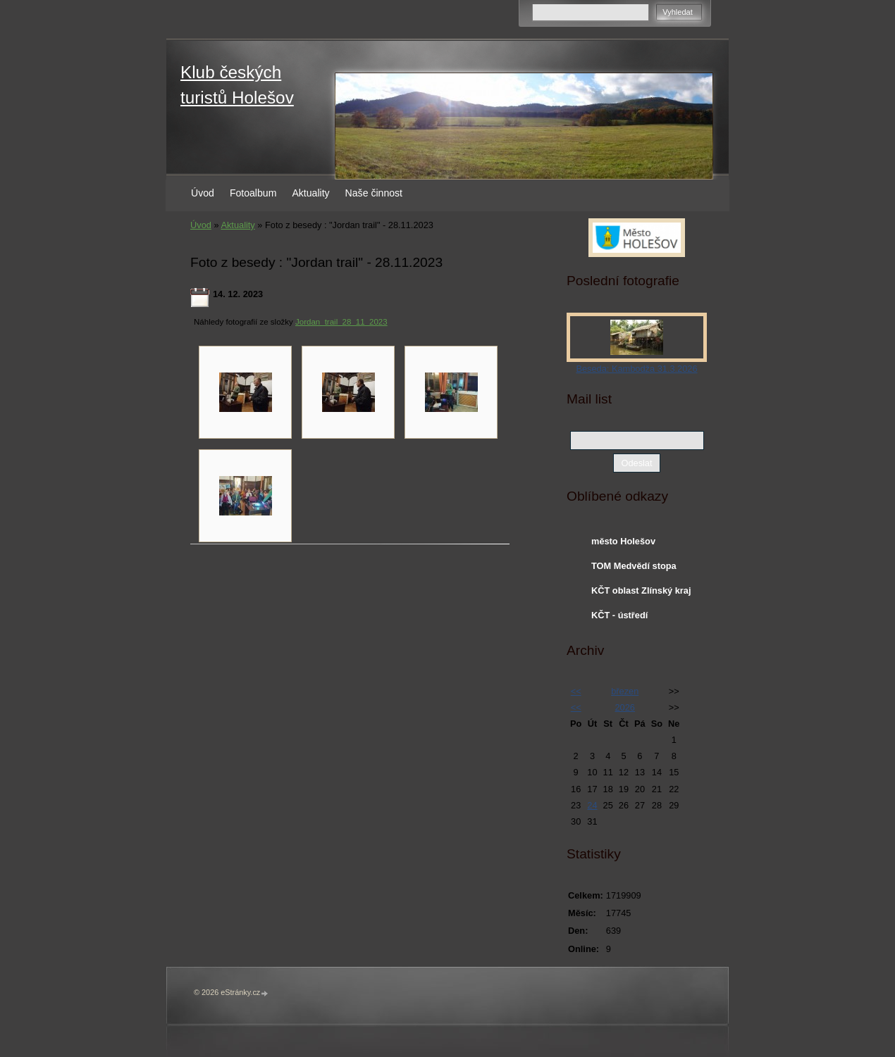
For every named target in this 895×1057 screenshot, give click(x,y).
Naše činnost (373, 193)
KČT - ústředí (619, 615)
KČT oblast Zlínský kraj (641, 590)
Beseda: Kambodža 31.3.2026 (636, 368)
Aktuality (310, 193)
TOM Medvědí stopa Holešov (634, 569)
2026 (624, 707)
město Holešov (623, 541)
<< (576, 691)
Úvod (202, 193)
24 (592, 805)
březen (624, 691)
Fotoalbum (253, 193)
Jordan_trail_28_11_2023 (341, 322)
